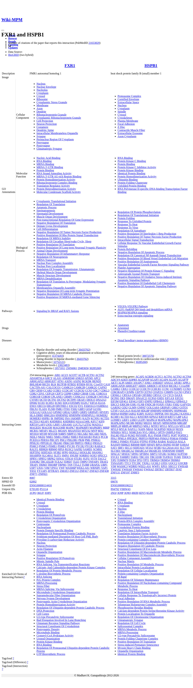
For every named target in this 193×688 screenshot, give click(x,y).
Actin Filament (45, 548)
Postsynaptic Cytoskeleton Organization (59, 521)
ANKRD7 (157, 382)
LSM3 (133, 419)
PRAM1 (58, 443)
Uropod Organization (48, 638)
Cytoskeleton (125, 117)
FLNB (51, 409)
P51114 (44, 489)
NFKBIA (116, 432)
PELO (123, 435)
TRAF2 (104, 461)
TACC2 (102, 458)
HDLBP (145, 410)
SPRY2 (42, 458)
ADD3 (124, 379)
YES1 (33, 470)
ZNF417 (84, 470)
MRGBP (182, 423)
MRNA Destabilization (49, 278)
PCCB (104, 436)
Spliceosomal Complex (130, 626)
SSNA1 (60, 458)
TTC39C (136, 463)
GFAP (89, 409)
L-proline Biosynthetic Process (53, 573)
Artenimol (123, 328)
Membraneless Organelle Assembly (56, 287)
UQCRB (183, 463)
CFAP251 (158, 392)
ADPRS (132, 379)
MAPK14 (151, 419)
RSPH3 (167, 444)
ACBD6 (149, 376)
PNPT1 (166, 435)
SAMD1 (87, 449)
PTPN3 (144, 441)
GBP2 (81, 409)
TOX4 (132, 460)
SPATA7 (126, 453)
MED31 (147, 423)
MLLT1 (53, 430)
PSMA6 (174, 438)
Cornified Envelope (128, 99)
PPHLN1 (35, 443)
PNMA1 (95, 440)
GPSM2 (57, 412)
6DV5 (142, 492)
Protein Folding (126, 218)
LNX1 (49, 424)
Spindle (122, 111)
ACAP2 (139, 376)
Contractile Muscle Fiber (131, 130)
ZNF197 (125, 472)
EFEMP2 (75, 402)
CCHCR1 (155, 389)
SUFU (86, 458)
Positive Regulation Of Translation (56, 244)
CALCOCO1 (53, 387)
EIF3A (93, 402)
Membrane (42, 105)
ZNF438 (104, 470)
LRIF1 (57, 424)
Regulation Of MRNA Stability (54, 238)
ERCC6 (41, 406)
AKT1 (114, 382)
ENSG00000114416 (41, 485)
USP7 (33, 467)
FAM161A (90, 406)
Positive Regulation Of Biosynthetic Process (142, 536)
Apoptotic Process (47, 207)
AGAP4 (163, 379)
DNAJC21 (142, 398)
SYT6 (94, 458)
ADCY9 (115, 379)
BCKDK (87, 381)
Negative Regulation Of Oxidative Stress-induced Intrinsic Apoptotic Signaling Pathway (150, 279)
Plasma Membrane (128, 120)
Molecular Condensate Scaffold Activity (59, 192)
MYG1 (163, 426)
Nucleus (41, 83)
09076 (114, 481)
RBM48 (135, 444)
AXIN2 (77, 381)
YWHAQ (138, 469)
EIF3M (115, 401)
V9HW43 (125, 489)
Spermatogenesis (46, 210)
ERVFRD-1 (62, 406)
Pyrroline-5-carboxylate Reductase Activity (60, 539)
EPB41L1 (158, 401)
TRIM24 (155, 460)
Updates (13, 47)
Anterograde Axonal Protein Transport (139, 273)
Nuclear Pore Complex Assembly (55, 263)
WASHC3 (122, 466)
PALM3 (115, 435)
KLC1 (133, 416)
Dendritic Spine (45, 130)
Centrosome (43, 524)
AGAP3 (154, 379)
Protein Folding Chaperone (132, 182)
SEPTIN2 (35, 452)
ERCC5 (115, 404)
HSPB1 (150, 65)
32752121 (58, 362)
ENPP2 (148, 401)
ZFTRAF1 (53, 470)
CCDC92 (79, 390)
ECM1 (58, 402)
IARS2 (132, 413)
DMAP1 (130, 398)
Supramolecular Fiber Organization (56, 595)
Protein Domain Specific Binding (55, 530)
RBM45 (53, 449)
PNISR (157, 435)
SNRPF (180, 450)
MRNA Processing (47, 582)
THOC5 (186, 457)
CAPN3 (102, 387)
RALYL (34, 449)
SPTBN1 (144, 453)
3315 (113, 477)
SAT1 (114, 447)
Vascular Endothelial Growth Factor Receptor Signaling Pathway (153, 264)
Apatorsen (123, 324)
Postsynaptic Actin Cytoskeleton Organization (62, 601)
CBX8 (39, 390)
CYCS (170, 395)
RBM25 (125, 444)
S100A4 (184, 444)
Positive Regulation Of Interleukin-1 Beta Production (147, 233)
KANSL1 (185, 413)
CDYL (41, 393)
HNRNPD (156, 410)
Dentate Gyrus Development (52, 226)
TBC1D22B (47, 461)
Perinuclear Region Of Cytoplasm (55, 139)
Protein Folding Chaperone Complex (138, 638)
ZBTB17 (159, 469)
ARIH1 (142, 385)
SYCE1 (115, 457)
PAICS (96, 436)
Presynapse (43, 142)
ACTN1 (90, 375)
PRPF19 (143, 438)
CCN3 (88, 390)
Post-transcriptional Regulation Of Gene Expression (65, 219)
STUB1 (78, 458)
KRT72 (172, 416)
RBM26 (43, 449)
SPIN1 (135, 453)
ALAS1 (57, 378)
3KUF (40, 492)
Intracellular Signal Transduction (136, 239)
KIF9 (101, 421)
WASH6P (70, 467)
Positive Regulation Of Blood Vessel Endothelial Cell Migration (153, 258)
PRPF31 (79, 443)
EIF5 (141, 401)
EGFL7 (85, 402)
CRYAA (126, 395)
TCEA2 (58, 461)
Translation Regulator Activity (53, 185)
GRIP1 (75, 412)
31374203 (57, 355)
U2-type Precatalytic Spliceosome (55, 617)
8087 (32, 477)
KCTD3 (124, 416)
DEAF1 (81, 399)
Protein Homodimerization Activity (56, 179)
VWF (62, 467)
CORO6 (45, 396)
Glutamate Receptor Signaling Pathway (58, 623)
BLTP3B (62, 384)
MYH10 (34, 433)
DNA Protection (45, 610)
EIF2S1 (179, 398)
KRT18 (34, 424)
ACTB (81, 375)
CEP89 (67, 393)
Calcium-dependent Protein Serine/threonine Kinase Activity (151, 610)
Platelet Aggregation (129, 267)
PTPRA (153, 441)
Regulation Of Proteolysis (51, 514)
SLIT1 (57, 455)
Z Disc (121, 127)
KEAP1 (44, 421)
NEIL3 (33, 436)
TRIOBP (52, 464)
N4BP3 (62, 433)
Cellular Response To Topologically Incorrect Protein (147, 595)
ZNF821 (42, 474)
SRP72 (154, 453)
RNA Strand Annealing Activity (54, 173)
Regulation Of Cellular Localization (137, 570)
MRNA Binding (45, 164)
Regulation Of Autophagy (132, 230)
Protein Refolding (127, 249)
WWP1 (156, 466)
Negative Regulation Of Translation (56, 222)
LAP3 (41, 424)
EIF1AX (169, 398)
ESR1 (133, 404)
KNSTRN (143, 416)
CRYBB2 (146, 395)
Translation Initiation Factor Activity (138, 533)
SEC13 (128, 447)
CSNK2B (91, 396)
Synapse (41, 136)
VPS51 (54, 467)
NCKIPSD (160, 429)
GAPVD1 (185, 404)
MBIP (106, 427)
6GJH (149, 492)
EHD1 (160, 398)
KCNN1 (95, 418)
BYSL (89, 384)
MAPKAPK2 (165, 419)
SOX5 (93, 455)
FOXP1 (160, 404)
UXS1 (40, 467)
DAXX (178, 395)
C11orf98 (184, 385)
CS (164, 395)
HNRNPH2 (62, 415)
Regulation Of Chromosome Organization (141, 617)
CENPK (129, 392)
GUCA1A (124, 410)
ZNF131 (115, 472)
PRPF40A (153, 438)
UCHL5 (155, 463)
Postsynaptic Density (48, 629)
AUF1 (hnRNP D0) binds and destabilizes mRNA (145, 309)
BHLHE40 (35, 384)
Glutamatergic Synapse (49, 148)
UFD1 (164, 463)
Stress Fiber (43, 586)
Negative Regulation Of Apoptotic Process (141, 252)
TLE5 (76, 461)
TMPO (84, 461)
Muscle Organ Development (52, 216)
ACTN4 (186, 376)
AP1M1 (89, 378)
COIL (92, 393)
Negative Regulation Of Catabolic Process (141, 545)
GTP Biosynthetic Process (51, 654)
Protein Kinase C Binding (132, 161)
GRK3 (175, 407)
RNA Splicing (44, 576)
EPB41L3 (181, 401)
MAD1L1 (97, 424)
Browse (12, 38)
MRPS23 (137, 426)
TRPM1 (62, 464)
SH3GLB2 (85, 452)
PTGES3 (134, 441)
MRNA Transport (46, 260)
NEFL (103, 433)
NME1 (49, 436)
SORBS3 (84, 455)
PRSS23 (97, 443)
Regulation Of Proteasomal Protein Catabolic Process (66, 533)
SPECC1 (102, 455)
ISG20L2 (175, 413)
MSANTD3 (74, 430)
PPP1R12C (46, 443)
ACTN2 (99, 375)
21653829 (94, 42)
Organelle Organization (49, 552)
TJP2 (113, 460)
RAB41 (162, 441)
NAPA (141, 429)
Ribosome (42, 99)
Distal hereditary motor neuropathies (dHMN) (143, 340)
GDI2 (125, 407)
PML (88, 440)
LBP (178, 416)
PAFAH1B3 (85, 436)
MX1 (101, 430)
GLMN (132, 407)
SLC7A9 (185, 447)
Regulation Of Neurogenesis (52, 256)
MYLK (123, 429)
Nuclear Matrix (126, 561)
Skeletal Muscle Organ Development (57, 272)
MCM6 (130, 423)
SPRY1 (34, 458)
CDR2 (33, 393)
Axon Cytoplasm (127, 136)
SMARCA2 (127, 450)
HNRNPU (167, 410)
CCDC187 (68, 390)
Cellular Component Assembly (134, 558)
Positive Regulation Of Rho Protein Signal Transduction (67, 235)
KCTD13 (35, 421)
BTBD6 (81, 384)
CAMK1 (115, 389)
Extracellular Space (128, 102)
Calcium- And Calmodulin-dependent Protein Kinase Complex (71, 567)
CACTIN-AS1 (38, 387)
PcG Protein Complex (49, 579)
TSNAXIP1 (117, 463)
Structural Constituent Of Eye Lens (137, 548)
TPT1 (146, 460)
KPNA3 (153, 416)
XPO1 (164, 466)
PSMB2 (183, 438)
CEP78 (139, 392)
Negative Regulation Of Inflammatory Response (63, 253)
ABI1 (57, 375)
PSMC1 (115, 441)
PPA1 (114, 438)
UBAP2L (95, 464)
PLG (150, 435)
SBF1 (121, 447)
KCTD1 (104, 418)
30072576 (147, 355)
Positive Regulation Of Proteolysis (56, 558)
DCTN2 (61, 399)
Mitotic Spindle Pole (48, 561)
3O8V (48, 492)
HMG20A (49, 415)
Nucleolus (42, 89)
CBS (32, 390)
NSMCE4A (135, 432)
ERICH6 (125, 404)
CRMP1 (68, 396)
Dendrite (41, 111)
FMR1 (59, 409)
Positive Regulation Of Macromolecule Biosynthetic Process (151, 555)
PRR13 (88, 443)
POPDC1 (183, 435)
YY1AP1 (42, 470)
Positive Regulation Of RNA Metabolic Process (144, 601)
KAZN (86, 418)
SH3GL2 (74, 452)
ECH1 (41, 402)
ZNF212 (74, 470)
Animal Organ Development (52, 250)
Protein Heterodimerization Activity (56, 188)
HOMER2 (102, 415)
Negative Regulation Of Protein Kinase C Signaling (146, 270)
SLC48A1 (47, 455)
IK (52, 418)
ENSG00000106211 (122, 485)
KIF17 (94, 421)
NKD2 (41, 436)
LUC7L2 (78, 424)
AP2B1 (178, 382)
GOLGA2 (35, 412)
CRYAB (136, 395)
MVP (94, 430)
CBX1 (124, 389)
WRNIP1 (95, 467)
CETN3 (147, 392)
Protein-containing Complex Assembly (139, 539)
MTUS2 (86, 430)
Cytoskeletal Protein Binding (133, 527)
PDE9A (44, 440)
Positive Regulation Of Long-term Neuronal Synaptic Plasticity (71, 247)
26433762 (83, 349)
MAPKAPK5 (118, 423)
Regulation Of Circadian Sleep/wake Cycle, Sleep (64, 241)
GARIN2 (116, 407)
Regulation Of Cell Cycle (132, 623)
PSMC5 (43, 446)
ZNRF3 (135, 472)
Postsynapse (43, 145)
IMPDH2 (59, 418)
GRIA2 (66, 412)
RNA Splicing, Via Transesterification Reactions (63, 564)
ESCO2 (73, 406)
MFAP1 (43, 430)
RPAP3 (151, 444)
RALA (181, 441)
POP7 (174, 435)
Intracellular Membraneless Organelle (57, 133)
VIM (47, 467)
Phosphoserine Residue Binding (135, 607)
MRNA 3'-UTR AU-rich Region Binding (59, 176)
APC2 (97, 378)
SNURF (74, 455)
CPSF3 (187, 392)
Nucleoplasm (44, 527)
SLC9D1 (115, 450)
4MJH (134, 492)
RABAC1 (99, 446)
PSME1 (52, 446)
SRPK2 (51, 458)
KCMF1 (115, 416)
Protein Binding (45, 170)
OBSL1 (153, 432)
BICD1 (46, 384)
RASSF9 (115, 444)
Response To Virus (128, 227)
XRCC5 (172, 466)
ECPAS (152, 398)
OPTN (161, 432)
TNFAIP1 (93, 461)
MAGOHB (59, 427)
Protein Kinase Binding (130, 170)
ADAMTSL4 (37, 378)
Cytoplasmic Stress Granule (52, 102)
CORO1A (101, 393)
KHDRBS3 (69, 421)
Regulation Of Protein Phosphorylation (139, 212)
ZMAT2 (64, 470)
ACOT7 (73, 375)
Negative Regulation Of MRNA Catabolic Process (64, 294)
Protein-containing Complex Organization (141, 573)
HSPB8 (124, 413)
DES (122, 398)
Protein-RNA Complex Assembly (136, 521)
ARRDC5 (152, 385)
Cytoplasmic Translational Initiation (56, 201)
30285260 (94, 368)
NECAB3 (94, 433)
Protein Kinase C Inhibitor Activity (137, 167)
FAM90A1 (102, 406)
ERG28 (51, 406)
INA (67, 418)
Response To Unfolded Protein (134, 221)
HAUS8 (135, 410)
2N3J (114, 492)
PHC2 (63, 440)
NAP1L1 (133, 429)
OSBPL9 (171, 432)
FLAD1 (43, 409)
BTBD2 (71, 384)
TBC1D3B (156, 457)
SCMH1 (97, 449)
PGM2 (131, 435)
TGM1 (177, 457)
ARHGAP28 (118, 385)
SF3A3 (149, 447)
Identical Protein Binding (131, 173)
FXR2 (74, 409)
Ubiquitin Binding (128, 179)
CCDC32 (134, 389)
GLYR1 (97, 409)
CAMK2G (91, 387)
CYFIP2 (34, 399)
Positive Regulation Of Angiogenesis (138, 261)
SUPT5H (182, 453)
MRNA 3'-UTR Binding (50, 167)
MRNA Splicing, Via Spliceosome (55, 589)
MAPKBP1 (95, 427)
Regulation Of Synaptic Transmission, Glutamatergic (66, 269)
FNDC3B (150, 404)
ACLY (64, 375)
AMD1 (129, 382)
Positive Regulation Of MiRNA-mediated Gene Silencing (68, 297)
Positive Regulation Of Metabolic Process (141, 564)
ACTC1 (158, 376)
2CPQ (33, 492)
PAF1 (179, 432)
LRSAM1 (66, 424)
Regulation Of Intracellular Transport (138, 592)
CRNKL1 (116, 395)
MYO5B (53, 433)
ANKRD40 (68, 378)
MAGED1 (35, 427)
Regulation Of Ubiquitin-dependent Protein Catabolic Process (70, 607)
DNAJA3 (101, 399)
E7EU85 (34, 489)
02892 (33, 481)
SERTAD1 (47, 452)
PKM (81, 440)
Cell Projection (45, 120)
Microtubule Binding (48, 632)
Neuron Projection (47, 123)
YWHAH (127, 469)
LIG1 (185, 416)
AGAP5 (172, 379)
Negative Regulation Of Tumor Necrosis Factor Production (69, 232)
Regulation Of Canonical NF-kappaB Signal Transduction (149, 255)
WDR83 (132, 466)
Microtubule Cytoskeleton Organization (58, 592)
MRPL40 (127, 426)
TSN (70, 464)
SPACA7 (116, 453)
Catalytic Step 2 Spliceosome (134, 530)
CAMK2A (67, 387)
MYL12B (184, 426)
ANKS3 (79, 378)
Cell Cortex (43, 613)
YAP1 (104, 467)
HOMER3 (35, 418)
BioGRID (13, 54)
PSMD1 (124, 441)
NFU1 (125, 432)
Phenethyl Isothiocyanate (131, 331)
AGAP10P (143, 379)
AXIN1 (68, 381)
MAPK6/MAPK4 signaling (133, 312)
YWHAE (116, 469)
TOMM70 (122, 460)
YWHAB (183, 466)
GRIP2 (83, 412)
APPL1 (186, 382)
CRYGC (157, 395)
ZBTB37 (170, 469)
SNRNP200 (168, 450)
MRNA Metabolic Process (132, 629)
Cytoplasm (42, 93)
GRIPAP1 (93, 412)
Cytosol (41, 96)
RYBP (175, 444)
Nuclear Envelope (46, 86)
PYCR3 (89, 446)
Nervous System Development (53, 598)
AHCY (48, 378)
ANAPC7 (138, 382)
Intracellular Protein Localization (136, 567)
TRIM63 (175, 460)
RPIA (61, 449)
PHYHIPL (141, 435)
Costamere (42, 127)
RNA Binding (44, 161)
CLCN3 (178, 392)
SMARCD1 (154, 450)
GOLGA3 (46, 412)
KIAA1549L (83, 421)
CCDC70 (145, 389)
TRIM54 (165, 460)
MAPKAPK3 (180, 419)
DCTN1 (52, 399)
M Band (122, 576)
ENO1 (33, 406)
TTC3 (127, 463)
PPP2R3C (132, 438)
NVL (145, 432)
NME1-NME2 (62, 436)
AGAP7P (183, 379)
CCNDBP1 (176, 389)
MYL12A (173, 426)
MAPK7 (70, 427)
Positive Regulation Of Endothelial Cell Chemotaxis (146, 283)
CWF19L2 (103, 396)
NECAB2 (82, 433)
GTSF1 (115, 410)
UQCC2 (172, 463)
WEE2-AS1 (83, 467)
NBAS (149, 429)
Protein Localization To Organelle (136, 613)
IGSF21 (149, 413)
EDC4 (66, 402)
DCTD (43, 399)
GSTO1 (183, 407)
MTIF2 (155, 426)
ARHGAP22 (37, 381)
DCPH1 (115, 398)
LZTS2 (87, 424)
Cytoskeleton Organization (51, 518)
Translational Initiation (130, 518)
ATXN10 (163, 385)
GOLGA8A (152, 407)
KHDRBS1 (56, 421)
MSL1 (146, 426)
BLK (53, 384)
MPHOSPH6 (169, 423)
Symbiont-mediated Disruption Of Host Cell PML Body (67, 536)
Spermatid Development (50, 213)
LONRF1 (116, 419)
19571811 (60, 368)
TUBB (85, 464)
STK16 (69, 458)
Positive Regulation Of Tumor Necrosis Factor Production (149, 236)
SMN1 (65, 455)
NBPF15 (72, 433)
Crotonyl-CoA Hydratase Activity (55, 635)
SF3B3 (157, 447)
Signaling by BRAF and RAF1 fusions (58, 311)
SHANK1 (97, 452)
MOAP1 (62, 430)
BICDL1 (173, 385)
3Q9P (120, 492)
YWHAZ (149, 469)
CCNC (165, 389)
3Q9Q (127, 492)
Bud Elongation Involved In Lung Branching (61, 620)
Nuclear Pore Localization (51, 266)
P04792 (115, 489)
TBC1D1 (144, 457)
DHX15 (91, 399)
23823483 (63, 365)
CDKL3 (104, 390)
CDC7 (96, 390)
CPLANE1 (57, 396)
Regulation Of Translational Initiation (138, 215)
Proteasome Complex (129, 96)
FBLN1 (34, 409)
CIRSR (84, 393)
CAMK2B (79, 387)
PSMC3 (34, 446)
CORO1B (35, 396)
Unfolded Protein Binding (132, 185)
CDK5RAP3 (118, 392)
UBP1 (104, 464)
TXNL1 (146, 463)
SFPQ (65, 452)
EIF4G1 (123, 401)
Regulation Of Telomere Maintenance (138, 579)
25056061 (71, 368)
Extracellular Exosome (130, 133)
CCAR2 (47, 390)
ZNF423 (94, 470)
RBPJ (143, 444)
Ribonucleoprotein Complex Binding (57, 182)
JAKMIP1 (76, 418)
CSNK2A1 (79, 396)
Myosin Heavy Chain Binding (134, 647)
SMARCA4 (141, 450)
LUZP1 (141, 419)
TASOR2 (35, 461)
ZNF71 (34, 474)
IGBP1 (140, 413)
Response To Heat (127, 224)
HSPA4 (115, 413)
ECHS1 (50, 402)
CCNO (187, 389)
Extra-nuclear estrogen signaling (135, 315)
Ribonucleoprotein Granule (52, 114)
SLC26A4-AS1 (170, 447)
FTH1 (66, 409)
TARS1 (134, 457)
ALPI (121, 382)
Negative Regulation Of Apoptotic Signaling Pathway (147, 286)
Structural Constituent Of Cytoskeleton (58, 626)
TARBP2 (125, 457)
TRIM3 (43, 464)
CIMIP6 (168, 392)
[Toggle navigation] (2, 30)
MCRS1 (34, 430)
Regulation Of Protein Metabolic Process (59, 570)
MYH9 (43, 433)
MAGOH (47, 427)
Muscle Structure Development (54, 275)
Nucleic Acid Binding (49, 157)
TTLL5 (77, 464)
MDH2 (139, 423)
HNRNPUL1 (88, 415)
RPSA (159, 444)
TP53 (139, 460)
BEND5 (96, 381)
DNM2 (33, 402)
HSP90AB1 (180, 410)
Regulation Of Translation (51, 204)
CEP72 (59, 393)
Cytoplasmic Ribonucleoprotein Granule (59, 117)
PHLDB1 (72, 440)
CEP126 (50, 393)
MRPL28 (116, 426)
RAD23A (172, 441)
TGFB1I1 (167, 457)
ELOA (101, 402)
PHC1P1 (54, 440)
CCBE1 (57, 390)
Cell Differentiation (47, 229)
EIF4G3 (133, 401)
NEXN (179, 429)
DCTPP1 (72, 399)
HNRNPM (75, 415)
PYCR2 (80, 446)
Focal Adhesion (126, 123)
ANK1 (148, 382)
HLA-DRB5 (36, 415)
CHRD (76, 393)
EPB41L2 (170, 401)
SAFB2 (78, 449)
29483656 (83, 368)
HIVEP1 (104, 412)
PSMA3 (164, 438)
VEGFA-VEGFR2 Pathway (133, 306)
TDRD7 (67, 461)
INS (166, 413)
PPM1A (122, 438)
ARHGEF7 (50, 381)
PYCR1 (71, 446)
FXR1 (70, 65)
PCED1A (35, 440)
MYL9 (114, 429)
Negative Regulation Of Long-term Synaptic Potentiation (68, 290)
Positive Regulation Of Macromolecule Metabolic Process (150, 552)
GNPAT (141, 407)
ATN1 (60, 381)
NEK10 (170, 429)
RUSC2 (69, 449)
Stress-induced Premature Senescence (138, 644)
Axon (40, 108)
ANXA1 (168, 382)
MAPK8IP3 (82, 427)
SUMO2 (172, 453)
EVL (80, 406)
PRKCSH (68, 443)
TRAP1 (34, 464)
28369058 (171, 358)
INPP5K (159, 413)
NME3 (74, 436)
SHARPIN (35, 455)
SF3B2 (57, 452)
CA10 (107, 384)
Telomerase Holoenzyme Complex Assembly (142, 604)
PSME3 (62, 446)
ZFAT (179, 469)
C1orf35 (98, 384)
